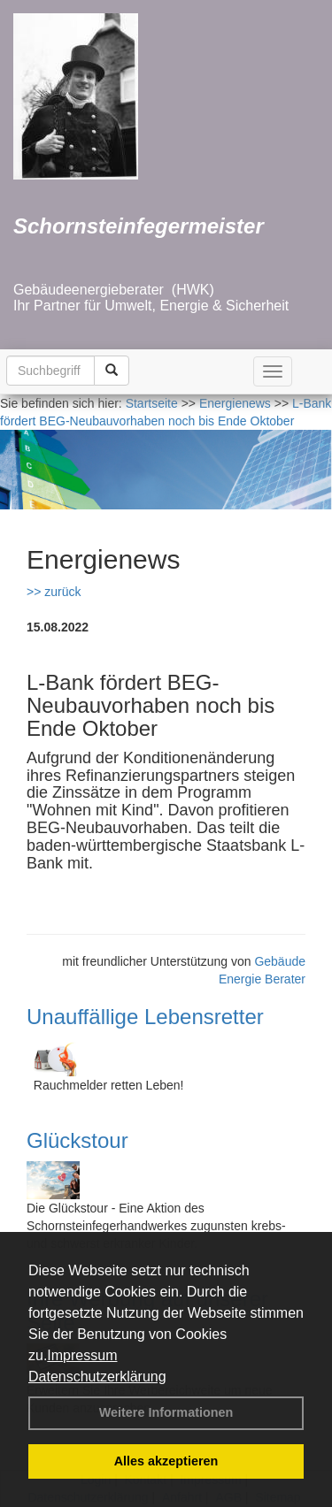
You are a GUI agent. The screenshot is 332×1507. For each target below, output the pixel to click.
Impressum (82, 1355)
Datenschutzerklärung (97, 1376)
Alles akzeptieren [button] (166, 1461)
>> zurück (54, 592)
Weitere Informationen (166, 1412)
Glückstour (77, 1140)
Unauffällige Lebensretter (145, 1017)
